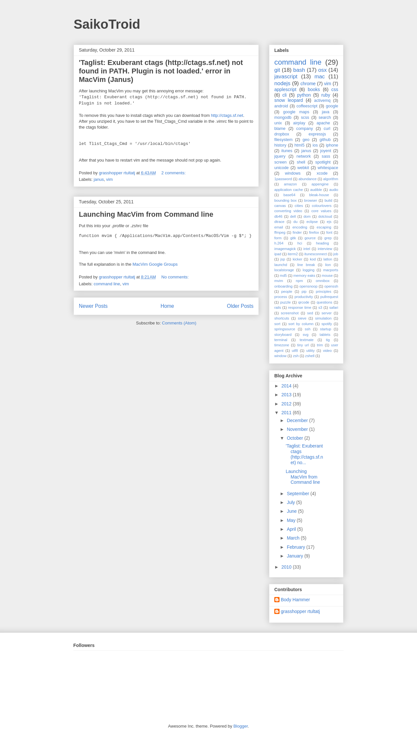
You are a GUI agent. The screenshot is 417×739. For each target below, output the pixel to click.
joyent (325, 151)
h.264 (278, 243)
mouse (327, 275)
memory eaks (304, 275)
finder (297, 232)
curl (327, 128)
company (304, 128)
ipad (277, 254)
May (291, 520)
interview (325, 249)
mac (319, 76)
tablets (325, 335)
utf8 (295, 351)
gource (310, 238)
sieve (302, 318)
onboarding (283, 286)
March (294, 538)
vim (109, 179)
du (295, 222)
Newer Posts (93, 306)
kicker (297, 259)
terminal (280, 340)
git (277, 70)
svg (305, 335)
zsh (295, 356)
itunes (287, 151)
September (298, 493)
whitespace (328, 167)
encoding (300, 227)
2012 (287, 403)
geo (306, 139)
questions (324, 302)
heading (322, 243)
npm (299, 281)
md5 (283, 275)
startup (325, 329)
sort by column (300, 324)
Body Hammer (295, 599)
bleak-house (319, 195)
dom (307, 216)
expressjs (317, 134)
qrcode (303, 302)
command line (107, 283)
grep (328, 238)
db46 (278, 216)
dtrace (279, 222)
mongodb (283, 117)
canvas (280, 206)
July (291, 502)
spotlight (323, 162)
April (292, 529)
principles (323, 291)
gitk (293, 238)
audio (333, 190)
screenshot (290, 313)
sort (277, 324)
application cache (288, 190)
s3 (320, 307)
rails (277, 307)
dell (293, 216)
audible (316, 190)
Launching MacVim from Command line (146, 214)
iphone (332, 145)
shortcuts (281, 318)
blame (279, 128)
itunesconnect (315, 254)
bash (299, 70)
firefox (314, 232)
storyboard (283, 335)
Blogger (240, 726)
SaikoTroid (107, 24)
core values (321, 211)
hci (299, 243)
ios (315, 145)
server (327, 313)
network (303, 156)
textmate (307, 340)
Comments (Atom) (179, 323)
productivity (304, 297)
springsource (284, 329)
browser (310, 200)
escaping (324, 227)
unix (278, 123)
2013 (287, 394)
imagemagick (285, 249)
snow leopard (288, 100)
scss (305, 117)
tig (328, 340)
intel (306, 249)
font (329, 232)
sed (310, 313)
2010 (287, 567)
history (280, 145)
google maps (296, 112)
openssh (331, 286)
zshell (310, 356)
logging (308, 270)
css (334, 89)
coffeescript (306, 106)
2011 (287, 412)
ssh (307, 329)
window (280, 356)
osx (322, 70)
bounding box (285, 200)
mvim (278, 281)
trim (320, 345)
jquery (279, 156)
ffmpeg (279, 232)
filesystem (283, 139)
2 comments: (174, 172)
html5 (300, 145)
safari (333, 307)
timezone (281, 345)
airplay (299, 123)
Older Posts (240, 306)
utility (310, 351)
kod (313, 259)
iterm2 (293, 254)
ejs (329, 222)
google (332, 106)
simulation (323, 318)
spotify (327, 324)
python (304, 95)
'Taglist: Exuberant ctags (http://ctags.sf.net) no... (304, 454)
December (298, 420)
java (325, 112)
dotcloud (325, 216)
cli (284, 95)
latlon (328, 259)
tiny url (303, 345)
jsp (282, 259)
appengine (319, 184)
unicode (281, 167)
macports (330, 270)
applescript (285, 89)
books (314, 89)
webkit (303, 167)
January (295, 555)
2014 (287, 385)
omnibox (322, 281)
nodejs (282, 83)
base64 (289, 195)
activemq (322, 100)
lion (328, 265)
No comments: (175, 277)
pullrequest (329, 297)
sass (326, 156)
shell (301, 162)
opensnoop (308, 286)
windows (292, 173)
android (281, 106)
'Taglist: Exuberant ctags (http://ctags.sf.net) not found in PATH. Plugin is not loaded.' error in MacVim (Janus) (161, 71)
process (280, 297)
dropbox (281, 134)
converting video (288, 211)
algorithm (330, 179)
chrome (308, 83)
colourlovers (321, 206)
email (278, 227)
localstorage (284, 270)
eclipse (312, 222)
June (292, 511)
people (286, 291)
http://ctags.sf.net (227, 115)
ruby (325, 95)
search (325, 117)
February (296, 547)
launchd (280, 265)
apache (323, 123)
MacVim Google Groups (155, 264)
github (325, 139)
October (295, 438)
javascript (285, 76)
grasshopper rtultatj (300, 611)
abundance (307, 179)
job (335, 254)
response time (299, 307)
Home (167, 306)
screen (280, 162)
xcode (322, 173)
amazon (290, 184)
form (277, 238)
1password (283, 179)
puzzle (285, 302)
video (327, 351)
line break (306, 265)
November (298, 429)
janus (99, 179)
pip (304, 291)
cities (299, 206)
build (328, 200)
